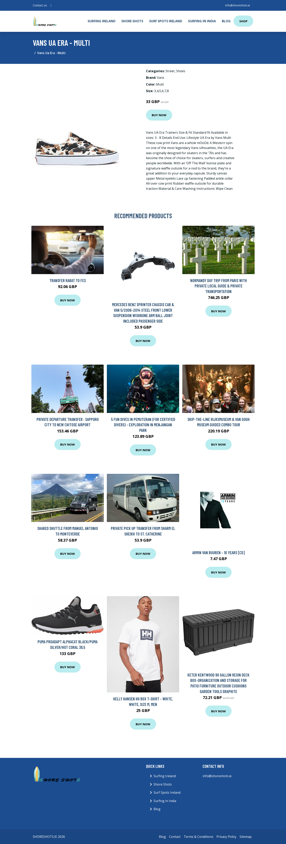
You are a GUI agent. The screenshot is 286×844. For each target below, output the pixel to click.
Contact (175, 836)
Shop (243, 21)
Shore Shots (132, 21)
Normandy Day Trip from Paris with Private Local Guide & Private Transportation (218, 286)
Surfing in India (202, 21)
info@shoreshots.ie (237, 5)
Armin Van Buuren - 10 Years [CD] (218, 552)
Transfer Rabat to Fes (67, 280)
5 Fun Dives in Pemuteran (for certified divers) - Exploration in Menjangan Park (143, 425)
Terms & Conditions (198, 836)
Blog (226, 21)
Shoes (180, 71)
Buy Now (159, 115)
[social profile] (51, 5)
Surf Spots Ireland (165, 21)
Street (170, 71)
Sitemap (246, 836)
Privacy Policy (226, 836)
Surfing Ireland (101, 21)
